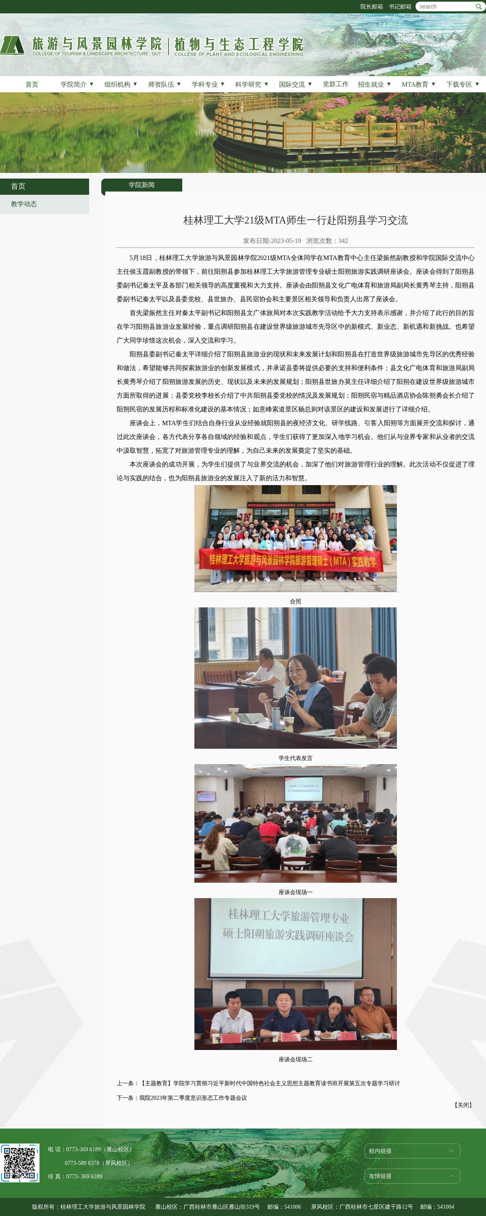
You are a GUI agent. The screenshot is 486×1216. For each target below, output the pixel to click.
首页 (32, 84)
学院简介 (77, 84)
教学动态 (24, 203)
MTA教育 (419, 84)
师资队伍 (165, 84)
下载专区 (463, 84)
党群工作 (336, 84)
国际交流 (296, 84)
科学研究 (252, 84)
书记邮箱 (400, 7)
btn (479, 7)
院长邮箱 (371, 7)
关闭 (463, 1105)
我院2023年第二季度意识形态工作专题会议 (193, 1098)
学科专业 (209, 84)
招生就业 (375, 84)
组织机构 (121, 84)
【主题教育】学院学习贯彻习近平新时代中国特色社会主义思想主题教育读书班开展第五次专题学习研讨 (269, 1083)
